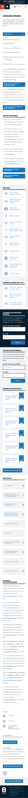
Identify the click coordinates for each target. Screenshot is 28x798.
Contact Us (13, 795)
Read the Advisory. (9, 154)
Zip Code (5, 333)
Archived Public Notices (12, 470)
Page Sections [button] (14, 34)
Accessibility (13, 794)
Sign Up (18, 342)
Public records (14, 792)
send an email (11, 720)
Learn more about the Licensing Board (11, 85)
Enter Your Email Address (11, 325)
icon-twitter (5, 773)
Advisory (14, 142)
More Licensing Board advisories (11, 170)
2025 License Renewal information (11, 176)
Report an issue (16, 787)
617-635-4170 (11, 715)
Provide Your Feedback (14, 781)
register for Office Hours (13, 766)
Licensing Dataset (10, 742)
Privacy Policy (14, 789)
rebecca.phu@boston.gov (10, 596)
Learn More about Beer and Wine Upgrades (13, 107)
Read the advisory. (16, 124)
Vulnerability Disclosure (17, 791)
